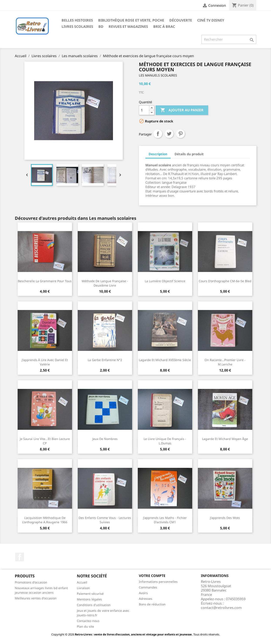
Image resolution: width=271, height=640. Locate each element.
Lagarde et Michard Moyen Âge (225, 439)
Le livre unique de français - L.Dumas (165, 441)
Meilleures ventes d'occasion (36, 598)
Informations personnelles (158, 582)
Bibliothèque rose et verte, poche (131, 20)
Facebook (19, 557)
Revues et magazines (128, 26)
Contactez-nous (88, 621)
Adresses (145, 599)
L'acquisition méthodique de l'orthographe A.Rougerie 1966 (44, 520)
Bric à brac (164, 26)
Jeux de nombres (105, 439)
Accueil (82, 582)
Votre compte (152, 575)
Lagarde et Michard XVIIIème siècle (165, 360)
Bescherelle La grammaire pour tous (45, 281)
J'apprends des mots (225, 518)
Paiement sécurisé (90, 594)
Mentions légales (89, 599)
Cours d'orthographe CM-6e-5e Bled (225, 281)
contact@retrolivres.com (221, 607)
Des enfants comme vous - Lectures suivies (105, 520)
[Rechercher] (229, 39)
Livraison (83, 588)
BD (100, 26)
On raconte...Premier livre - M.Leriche (225, 362)
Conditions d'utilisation (94, 605)
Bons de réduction (152, 604)
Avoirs (143, 593)
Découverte (180, 20)
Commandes (148, 587)
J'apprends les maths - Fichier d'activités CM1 (165, 520)
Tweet (169, 133)
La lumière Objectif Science (165, 281)
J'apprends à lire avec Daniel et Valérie (45, 362)
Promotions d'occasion (31, 582)
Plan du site (85, 626)
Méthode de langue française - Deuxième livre (105, 283)
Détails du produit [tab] (189, 154)
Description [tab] (158, 154)
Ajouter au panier (182, 110)
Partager (157, 133)
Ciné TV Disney (210, 20)
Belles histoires (77, 20)
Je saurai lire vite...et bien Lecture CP (45, 441)
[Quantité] (144, 110)
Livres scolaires (77, 26)
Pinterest (180, 133)
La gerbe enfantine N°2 (105, 360)
